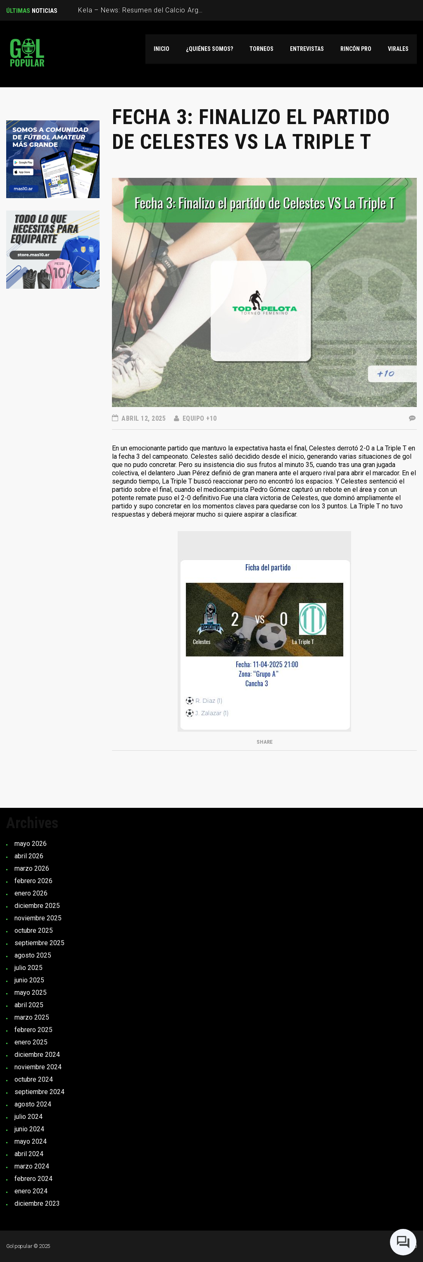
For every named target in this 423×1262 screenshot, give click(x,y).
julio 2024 (28, 1117)
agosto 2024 (32, 1104)
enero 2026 (31, 893)
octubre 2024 (33, 1079)
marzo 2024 (31, 1166)
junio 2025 (29, 980)
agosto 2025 (32, 955)
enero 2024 (31, 1191)
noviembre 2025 (38, 918)
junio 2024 (29, 1129)
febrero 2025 (33, 1030)
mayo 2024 (30, 1141)
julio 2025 (28, 968)
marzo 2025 (31, 1017)
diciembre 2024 (37, 1054)
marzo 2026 (31, 868)
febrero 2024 (33, 1179)
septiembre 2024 (39, 1092)
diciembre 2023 (37, 1203)
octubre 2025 (33, 930)
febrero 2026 (33, 881)
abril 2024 (28, 1154)
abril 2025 (28, 1005)
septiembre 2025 (39, 943)
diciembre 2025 (37, 906)
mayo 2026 (30, 844)
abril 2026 (28, 856)
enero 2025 (31, 1042)
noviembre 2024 (38, 1067)
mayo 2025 (30, 992)
